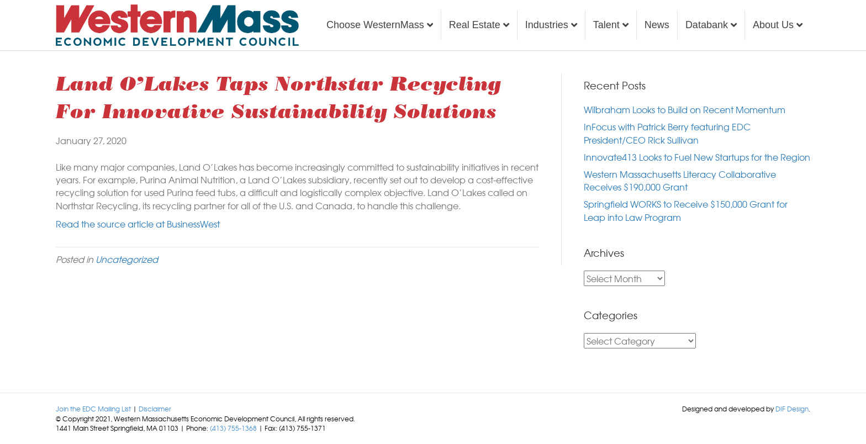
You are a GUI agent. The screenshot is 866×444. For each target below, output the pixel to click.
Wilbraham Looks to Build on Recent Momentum (684, 109)
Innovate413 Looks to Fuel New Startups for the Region (697, 156)
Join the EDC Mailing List (93, 409)
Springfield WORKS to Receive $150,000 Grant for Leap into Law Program (686, 210)
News (657, 24)
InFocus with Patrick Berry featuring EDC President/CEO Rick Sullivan (667, 133)
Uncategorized (127, 259)
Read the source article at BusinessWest (138, 223)
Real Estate (474, 24)
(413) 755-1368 (233, 428)
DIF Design (792, 409)
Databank (706, 24)
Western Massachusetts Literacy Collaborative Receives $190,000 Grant (680, 180)
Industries (546, 24)
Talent (606, 24)
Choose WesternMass (375, 24)
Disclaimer (155, 409)
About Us (773, 24)
